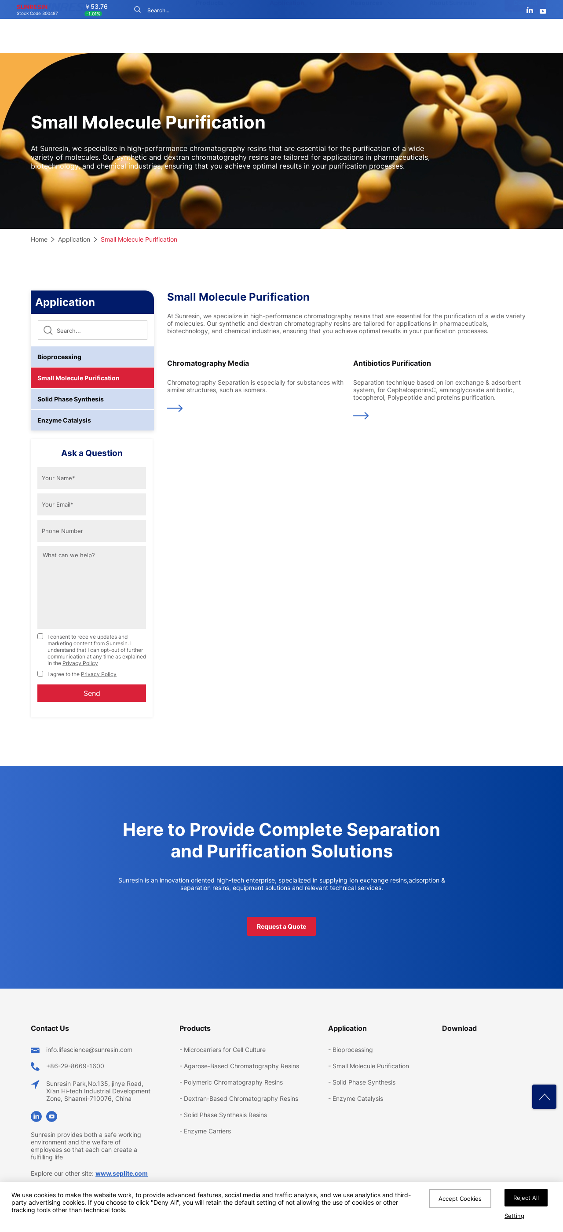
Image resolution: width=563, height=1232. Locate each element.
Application (287, 36)
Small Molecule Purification (139, 239)
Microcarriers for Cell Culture (225, 1049)
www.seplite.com (121, 1173)
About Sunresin (452, 36)
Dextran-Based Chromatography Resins (241, 1098)
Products (209, 36)
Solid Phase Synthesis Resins (225, 1114)
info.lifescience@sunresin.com (89, 1049)
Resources (367, 36)
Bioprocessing (59, 356)
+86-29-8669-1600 (75, 1066)
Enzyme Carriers (207, 1131)
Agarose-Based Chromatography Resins (241, 1066)
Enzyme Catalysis (64, 420)
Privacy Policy (80, 663)
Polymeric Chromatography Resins (233, 1082)
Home (39, 239)
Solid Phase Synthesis (70, 399)
